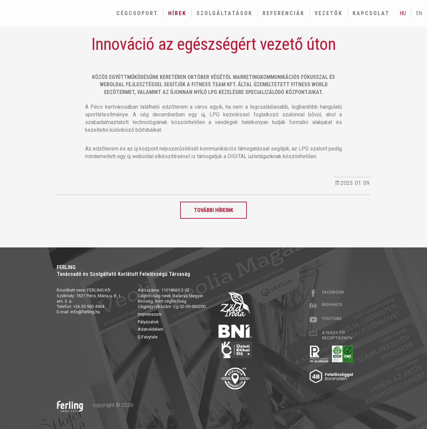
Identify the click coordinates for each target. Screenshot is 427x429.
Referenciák (284, 13)
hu (403, 13)
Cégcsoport (137, 13)
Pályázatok (148, 321)
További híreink (213, 210)
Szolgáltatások (224, 13)
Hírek (177, 13)
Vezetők (329, 13)
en (419, 13)
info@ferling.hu (85, 311)
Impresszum (150, 314)
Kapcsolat (371, 13)
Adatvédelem (150, 329)
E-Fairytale (147, 336)
